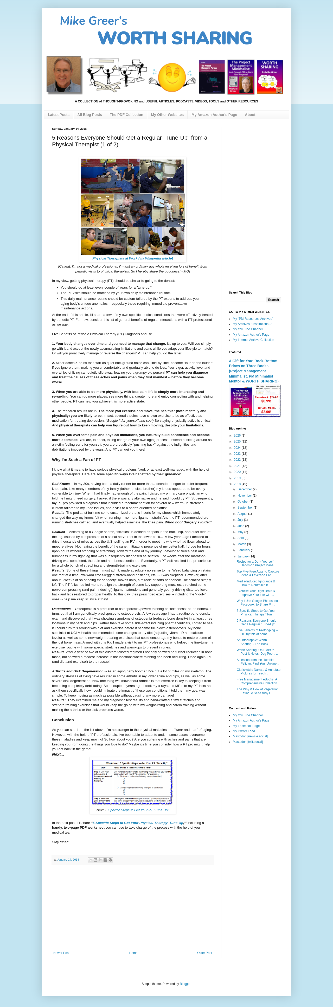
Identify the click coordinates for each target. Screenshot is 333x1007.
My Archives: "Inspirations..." (252, 324)
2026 (238, 435)
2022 (238, 460)
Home (133, 953)
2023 (238, 454)
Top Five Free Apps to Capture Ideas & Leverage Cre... (258, 573)
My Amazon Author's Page (251, 334)
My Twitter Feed (244, 731)
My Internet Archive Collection (253, 340)
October (243, 501)
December (245, 489)
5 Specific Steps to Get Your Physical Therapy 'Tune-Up (138, 823)
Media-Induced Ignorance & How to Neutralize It (256, 583)
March (242, 544)
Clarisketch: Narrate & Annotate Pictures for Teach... (258, 671)
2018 (238, 484)
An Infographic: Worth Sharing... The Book (252, 642)
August (243, 514)
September (246, 507)
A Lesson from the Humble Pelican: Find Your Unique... (258, 661)
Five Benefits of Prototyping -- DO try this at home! (257, 632)
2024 (238, 448)
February (244, 550)
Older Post (204, 953)
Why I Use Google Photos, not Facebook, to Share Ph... (258, 602)
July (241, 520)
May (241, 532)
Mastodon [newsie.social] (250, 736)
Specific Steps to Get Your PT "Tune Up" (138, 810)
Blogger (185, 984)
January (243, 556)
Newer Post (61, 953)
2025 (238, 441)
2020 (238, 472)
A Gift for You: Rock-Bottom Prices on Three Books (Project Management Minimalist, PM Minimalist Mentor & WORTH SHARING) (254, 371)
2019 (238, 478)
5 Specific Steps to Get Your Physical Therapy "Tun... (256, 612)
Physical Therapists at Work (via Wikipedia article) (132, 258)
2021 (238, 466)
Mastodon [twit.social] (248, 742)
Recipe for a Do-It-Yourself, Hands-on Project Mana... (256, 563)
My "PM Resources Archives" (253, 319)
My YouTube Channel (247, 329)
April (241, 538)
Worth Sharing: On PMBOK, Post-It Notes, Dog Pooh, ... (258, 651)
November (245, 495)
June (241, 526)
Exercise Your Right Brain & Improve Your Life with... (256, 592)
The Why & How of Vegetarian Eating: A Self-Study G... (258, 691)
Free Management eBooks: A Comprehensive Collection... (258, 681)
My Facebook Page (246, 726)
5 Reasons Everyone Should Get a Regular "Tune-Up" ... (258, 622)
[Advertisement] (132, 908)
